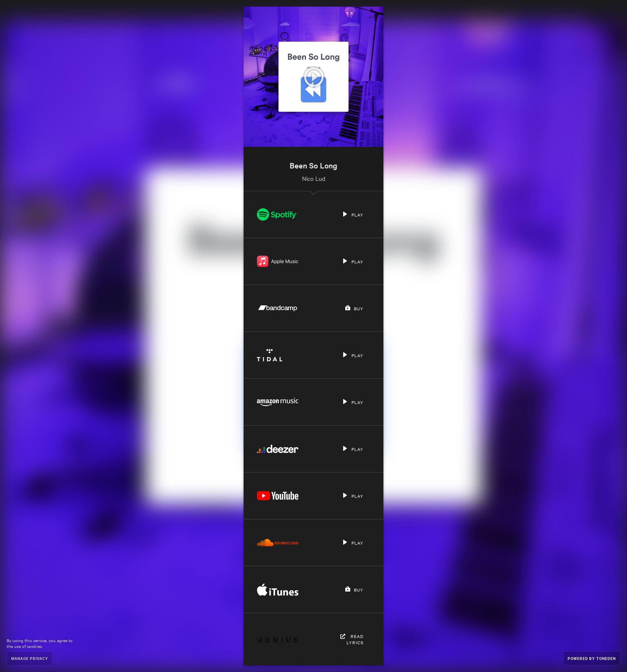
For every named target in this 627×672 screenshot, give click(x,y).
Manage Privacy (29, 658)
